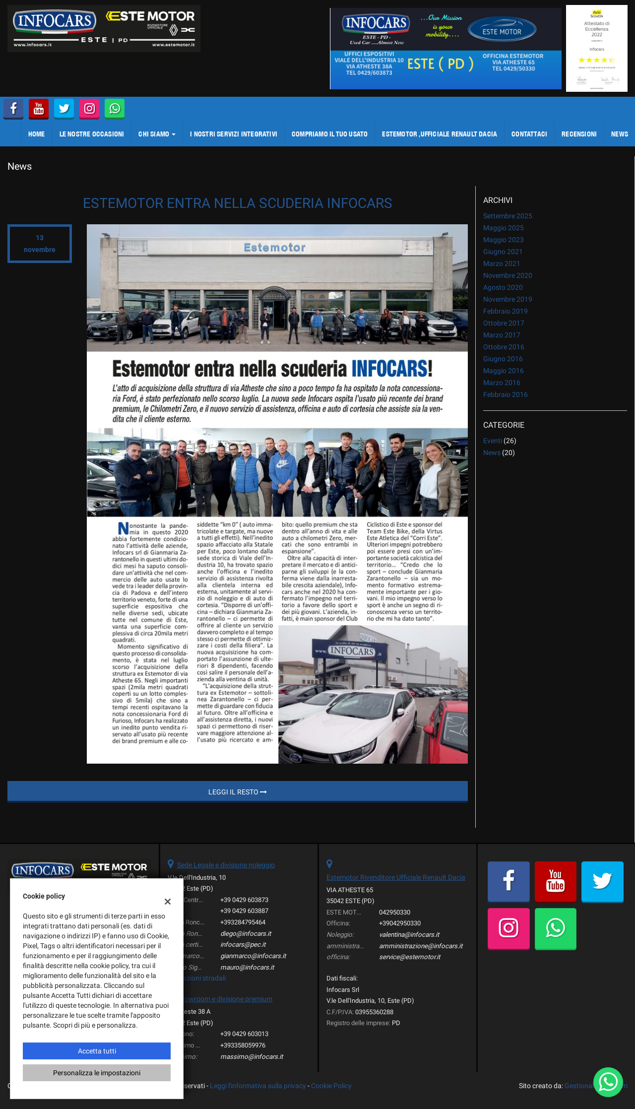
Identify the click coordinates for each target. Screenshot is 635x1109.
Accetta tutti (97, 1051)
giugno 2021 (503, 252)
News (492, 453)
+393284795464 (242, 922)
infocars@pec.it (242, 944)
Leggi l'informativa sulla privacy (258, 1086)
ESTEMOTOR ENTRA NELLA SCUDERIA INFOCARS (237, 203)
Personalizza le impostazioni (96, 1073)
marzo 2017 (501, 335)
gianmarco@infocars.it (253, 956)
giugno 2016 (503, 359)
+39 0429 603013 (244, 1034)
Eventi (492, 441)
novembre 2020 (507, 275)
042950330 (394, 912)
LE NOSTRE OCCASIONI (92, 134)
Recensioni (579, 134)
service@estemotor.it (409, 957)
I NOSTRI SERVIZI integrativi (233, 134)
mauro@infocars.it (247, 967)
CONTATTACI (529, 134)
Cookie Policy (331, 1086)
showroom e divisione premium (224, 999)
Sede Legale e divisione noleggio (226, 865)
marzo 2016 (501, 383)
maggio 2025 (503, 228)
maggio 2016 (503, 371)
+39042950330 (400, 923)
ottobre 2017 (503, 323)
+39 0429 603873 (244, 900)
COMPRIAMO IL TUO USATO (330, 134)
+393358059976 (242, 1045)
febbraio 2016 (505, 394)
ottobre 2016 (503, 347)
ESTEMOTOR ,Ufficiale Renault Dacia (439, 134)
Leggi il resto (237, 792)
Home (36, 134)
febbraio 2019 (505, 311)
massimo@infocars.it (251, 1056)
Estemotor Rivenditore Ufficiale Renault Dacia (395, 877)
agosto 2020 (503, 287)
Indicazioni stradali (197, 978)
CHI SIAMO (157, 134)
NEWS (619, 134)
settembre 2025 (507, 216)
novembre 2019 (507, 299)
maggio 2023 (503, 240)
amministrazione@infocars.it (420, 946)
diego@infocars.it (245, 933)
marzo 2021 (501, 263)
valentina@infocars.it (409, 934)
